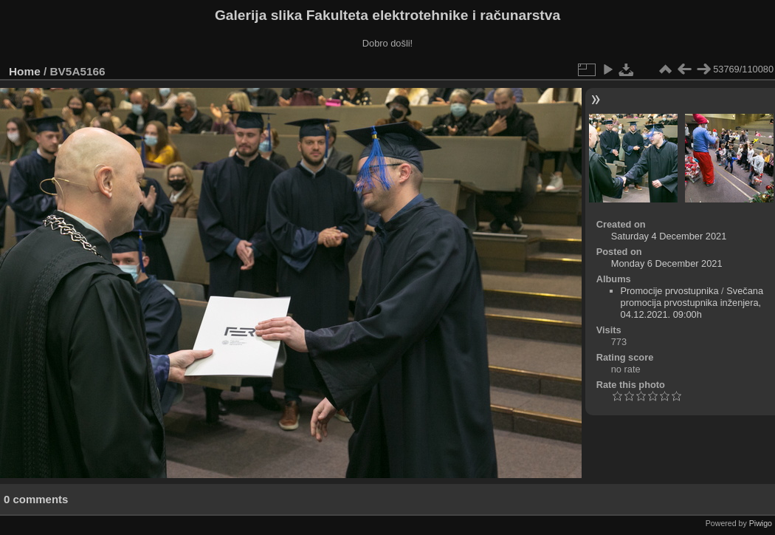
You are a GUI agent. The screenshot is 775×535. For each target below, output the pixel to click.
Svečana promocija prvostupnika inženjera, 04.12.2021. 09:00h (692, 302)
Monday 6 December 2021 (667, 263)
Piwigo (760, 523)
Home (25, 71)
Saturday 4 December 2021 (669, 236)
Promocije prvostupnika (670, 290)
